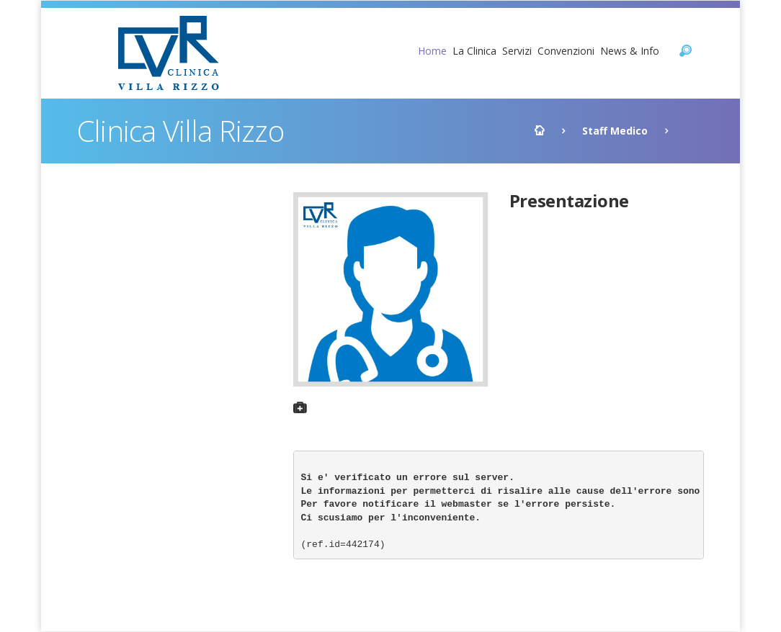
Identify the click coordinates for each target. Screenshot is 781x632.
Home (432, 51)
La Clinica (474, 51)
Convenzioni (565, 51)
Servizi (517, 51)
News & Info (629, 51)
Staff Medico (615, 130)
